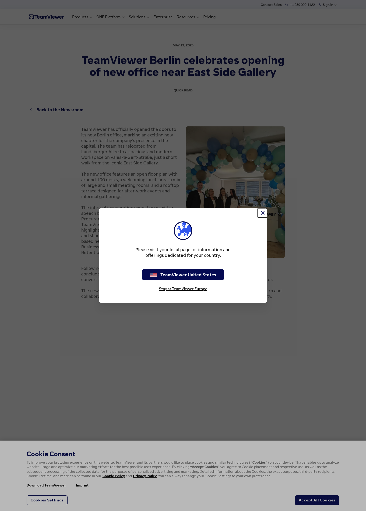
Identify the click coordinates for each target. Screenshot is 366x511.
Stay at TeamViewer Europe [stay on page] (183, 288)
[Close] (262, 213)
